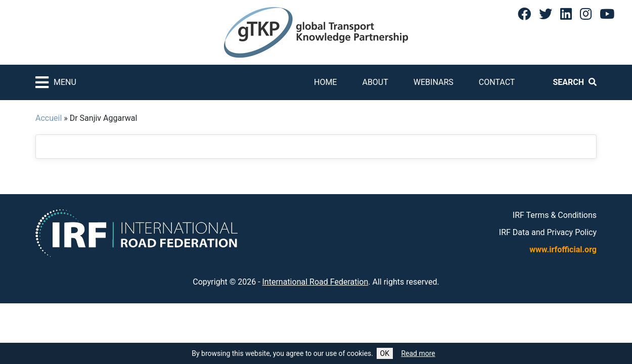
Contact (497, 82)
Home (325, 82)
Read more (418, 353)
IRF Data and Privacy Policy (548, 232)
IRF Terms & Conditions (555, 215)
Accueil (48, 118)
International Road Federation (315, 282)
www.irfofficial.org (563, 249)
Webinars (434, 82)
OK (384, 353)
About (375, 82)
